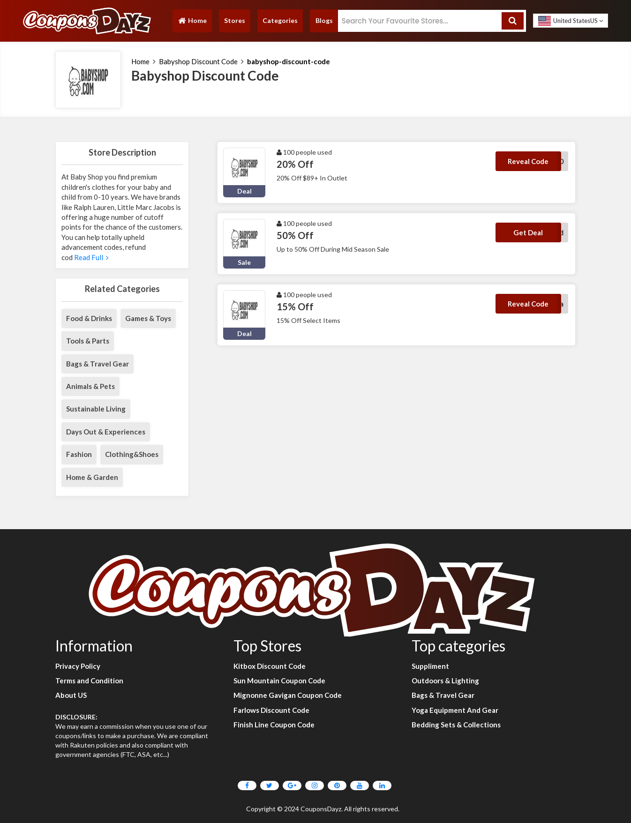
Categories (280, 20)
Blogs (324, 20)
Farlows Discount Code (271, 710)
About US (71, 695)
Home (192, 22)
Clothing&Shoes (131, 454)
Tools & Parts (87, 341)
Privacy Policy (77, 666)
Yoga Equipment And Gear (455, 710)
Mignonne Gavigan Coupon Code (287, 695)
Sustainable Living (96, 408)
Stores (234, 20)
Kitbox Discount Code (269, 666)
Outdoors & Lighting (445, 680)
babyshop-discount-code (288, 61)
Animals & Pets (90, 386)
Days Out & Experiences (105, 431)
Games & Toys (148, 318)
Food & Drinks (89, 318)
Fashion (79, 454)
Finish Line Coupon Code (274, 724)
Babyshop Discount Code (198, 61)
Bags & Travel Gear (97, 363)
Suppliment (430, 666)
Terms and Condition (89, 680)
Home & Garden (92, 477)
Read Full (90, 257)
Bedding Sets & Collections (456, 724)
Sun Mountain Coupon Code (279, 680)
